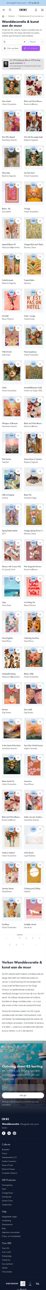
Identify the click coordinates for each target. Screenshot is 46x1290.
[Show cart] (42, 10)
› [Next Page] (29, 945)
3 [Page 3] (32, 938)
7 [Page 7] (23, 945)
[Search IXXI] (10, 10)
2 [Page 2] (26, 938)
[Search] (14, 41)
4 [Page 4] (39, 938)
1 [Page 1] (19, 938)
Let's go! (23, 1095)
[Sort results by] (36, 41)
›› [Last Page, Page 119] (36, 945)
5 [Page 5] (9, 945)
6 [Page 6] (16, 945)
